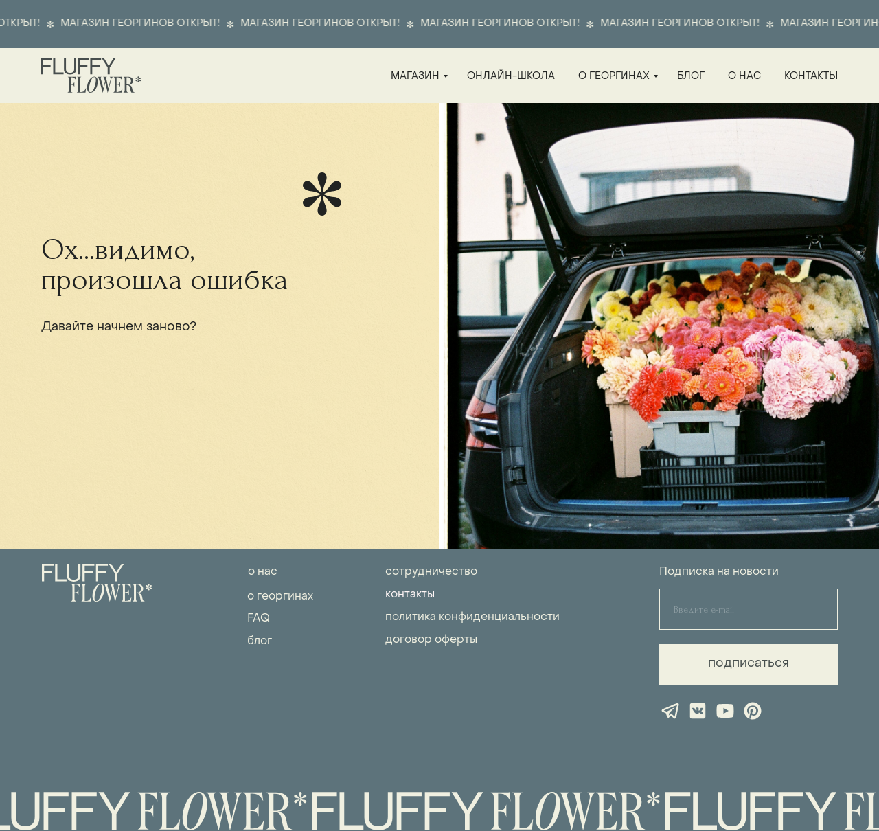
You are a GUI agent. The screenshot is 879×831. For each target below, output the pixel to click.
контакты (811, 76)
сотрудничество (431, 572)
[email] (748, 609)
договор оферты (431, 640)
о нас (744, 76)
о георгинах (614, 76)
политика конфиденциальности (472, 617)
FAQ (258, 618)
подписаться (748, 664)
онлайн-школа (511, 76)
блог (691, 76)
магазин (415, 76)
